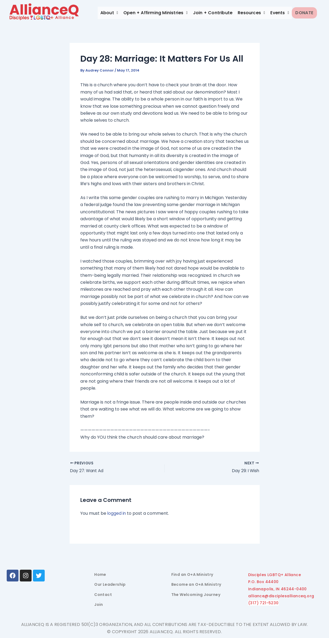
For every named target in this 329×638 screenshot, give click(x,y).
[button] (109, 13)
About (109, 13)
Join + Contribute (212, 13)
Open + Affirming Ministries (155, 13)
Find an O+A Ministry (192, 574)
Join (98, 604)
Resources (251, 13)
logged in (116, 514)
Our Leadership (110, 584)
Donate (306, 13)
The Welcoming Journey (195, 594)
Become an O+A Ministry (196, 584)
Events (279, 13)
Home (100, 574)
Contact (103, 594)
